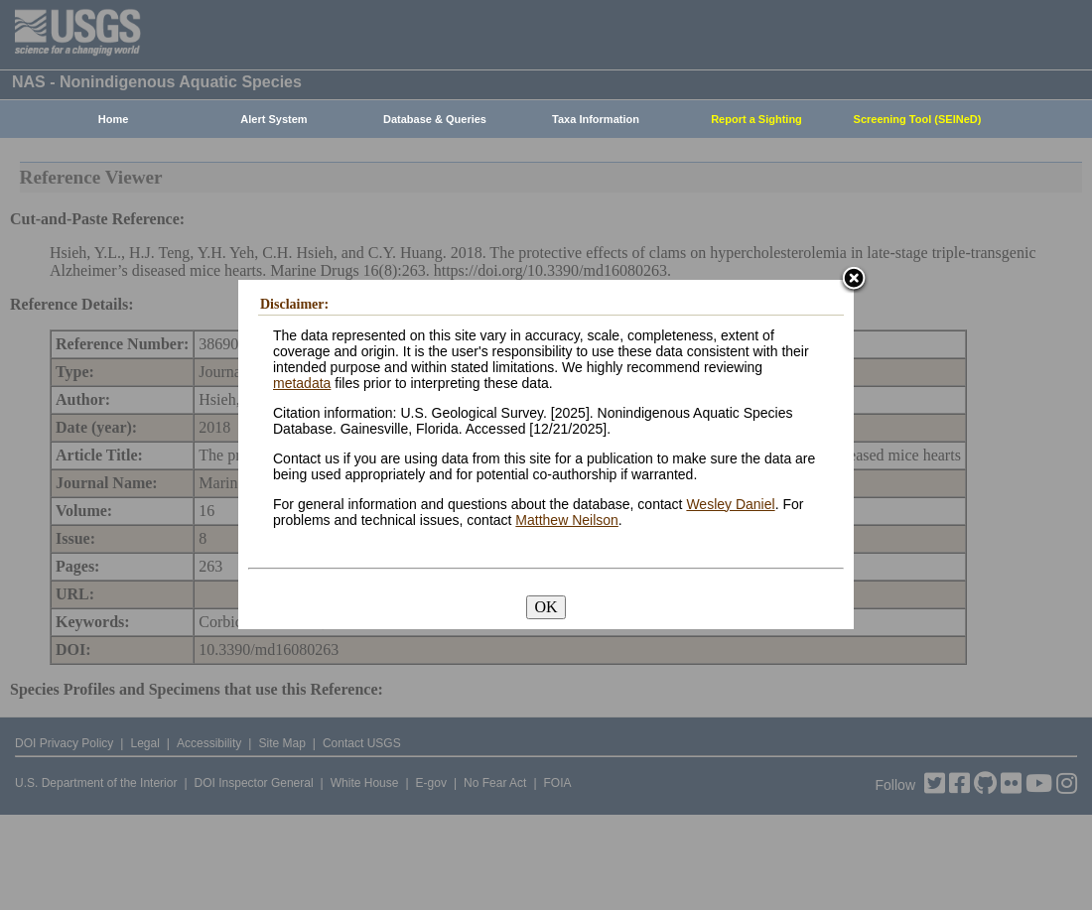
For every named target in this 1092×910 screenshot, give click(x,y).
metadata (302, 383)
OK (545, 606)
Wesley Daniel (730, 504)
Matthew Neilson (566, 520)
